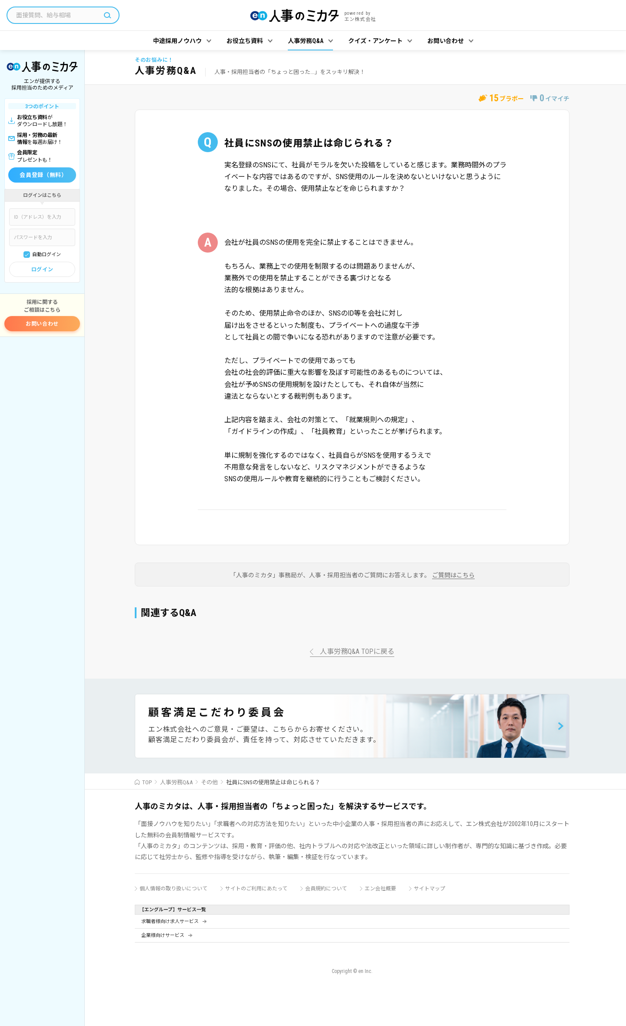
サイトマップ (429, 889)
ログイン (42, 269)
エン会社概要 (380, 889)
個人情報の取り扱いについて (173, 889)
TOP (147, 782)
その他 (209, 782)
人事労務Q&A (176, 782)
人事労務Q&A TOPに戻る (357, 652)
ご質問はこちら (453, 575)
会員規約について (326, 889)
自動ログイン (46, 254)
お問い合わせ (42, 324)
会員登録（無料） (43, 175)
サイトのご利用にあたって (256, 889)
